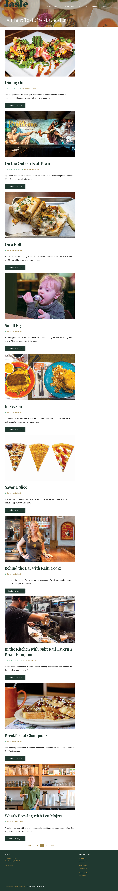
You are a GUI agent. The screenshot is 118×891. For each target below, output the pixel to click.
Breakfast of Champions (26, 735)
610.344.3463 (9, 865)
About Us (58, 6)
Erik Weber (82, 875)
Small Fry (13, 325)
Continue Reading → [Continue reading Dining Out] (15, 105)
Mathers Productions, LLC (37, 886)
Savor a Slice (16, 487)
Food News (70, 6)
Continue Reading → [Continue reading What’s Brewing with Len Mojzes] (15, 839)
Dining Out (15, 82)
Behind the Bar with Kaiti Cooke (33, 568)
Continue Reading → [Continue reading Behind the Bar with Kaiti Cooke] (15, 591)
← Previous (29, 846)
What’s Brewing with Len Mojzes (34, 815)
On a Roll (13, 244)
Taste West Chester (29, 88)
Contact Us (83, 6)
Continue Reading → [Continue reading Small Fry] (15, 348)
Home (48, 6)
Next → (53, 846)
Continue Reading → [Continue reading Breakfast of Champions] (15, 758)
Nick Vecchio (83, 868)
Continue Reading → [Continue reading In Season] (15, 429)
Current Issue (107, 6)
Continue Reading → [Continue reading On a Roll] (15, 267)
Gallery (94, 6)
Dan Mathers (83, 861)
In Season (13, 406)
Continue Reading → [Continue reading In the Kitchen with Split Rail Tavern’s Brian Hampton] (15, 677)
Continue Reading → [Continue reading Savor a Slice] (15, 510)
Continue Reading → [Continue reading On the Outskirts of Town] (15, 186)
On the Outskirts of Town (27, 163)
